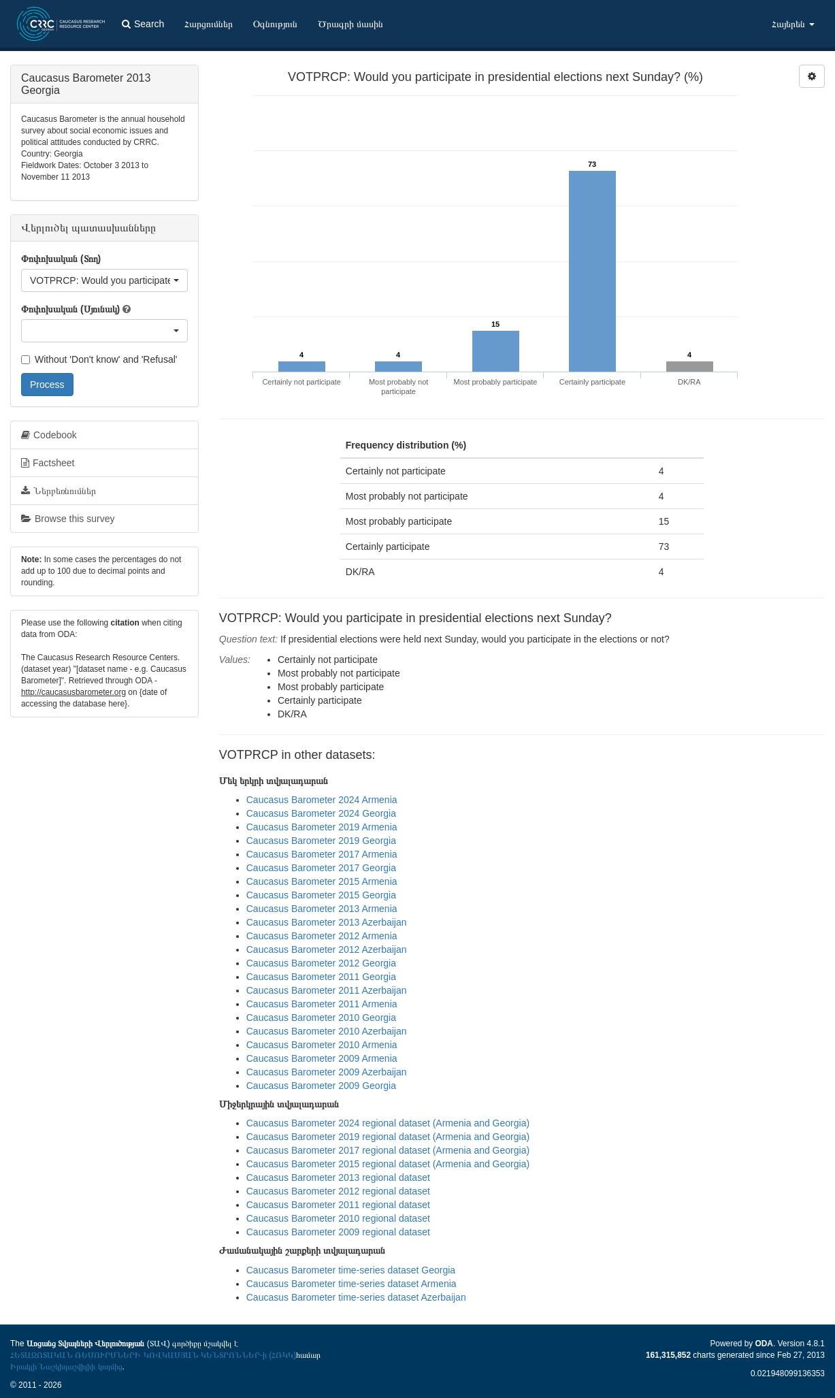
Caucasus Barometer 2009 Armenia (321, 1058)
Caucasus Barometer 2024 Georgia (321, 813)
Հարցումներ (208, 23)
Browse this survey (67, 518)
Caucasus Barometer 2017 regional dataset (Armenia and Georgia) (387, 1150)
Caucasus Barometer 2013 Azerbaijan (326, 922)
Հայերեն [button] (793, 23)
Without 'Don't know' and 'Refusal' (99, 359)
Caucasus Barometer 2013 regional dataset (338, 1177)
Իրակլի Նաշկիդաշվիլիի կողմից (66, 1366)
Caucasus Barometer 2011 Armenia (321, 1003)
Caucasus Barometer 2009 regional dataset (338, 1231)
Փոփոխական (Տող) (61, 258)
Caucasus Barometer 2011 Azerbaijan (326, 990)
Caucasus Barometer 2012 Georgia (321, 963)
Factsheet (47, 462)
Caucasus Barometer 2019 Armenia (321, 827)
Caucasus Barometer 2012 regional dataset (338, 1191)
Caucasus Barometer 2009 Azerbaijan (326, 1072)
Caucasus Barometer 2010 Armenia (321, 1044)
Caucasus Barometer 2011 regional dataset (338, 1204)
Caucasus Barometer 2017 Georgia (321, 867)
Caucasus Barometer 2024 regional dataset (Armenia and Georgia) (387, 1123)
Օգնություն (275, 23)
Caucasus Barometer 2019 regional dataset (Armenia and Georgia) (387, 1136)
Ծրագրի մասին (350, 23)
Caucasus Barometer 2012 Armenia (321, 935)
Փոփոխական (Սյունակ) (70, 309)
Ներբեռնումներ (58, 490)
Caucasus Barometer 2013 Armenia (321, 908)
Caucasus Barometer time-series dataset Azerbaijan (356, 1297)
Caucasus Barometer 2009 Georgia (321, 1085)
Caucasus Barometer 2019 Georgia (321, 840)
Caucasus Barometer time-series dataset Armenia (351, 1283)
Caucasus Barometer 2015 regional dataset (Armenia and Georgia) (387, 1163)
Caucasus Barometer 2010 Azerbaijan (326, 1031)
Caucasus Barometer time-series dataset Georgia (350, 1270)
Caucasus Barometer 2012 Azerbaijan (326, 949)
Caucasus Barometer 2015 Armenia (321, 881)
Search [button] (143, 23)
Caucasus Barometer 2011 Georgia (321, 976)
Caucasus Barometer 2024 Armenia (321, 799)
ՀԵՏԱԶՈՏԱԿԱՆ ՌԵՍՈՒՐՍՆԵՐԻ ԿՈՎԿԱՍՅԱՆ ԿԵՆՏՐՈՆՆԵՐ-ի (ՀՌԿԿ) (153, 1355)
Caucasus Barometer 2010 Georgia (321, 1017)
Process (47, 384)
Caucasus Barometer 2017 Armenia (321, 854)
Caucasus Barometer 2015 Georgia (321, 895)
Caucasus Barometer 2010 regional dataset (338, 1218)
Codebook (49, 434)
